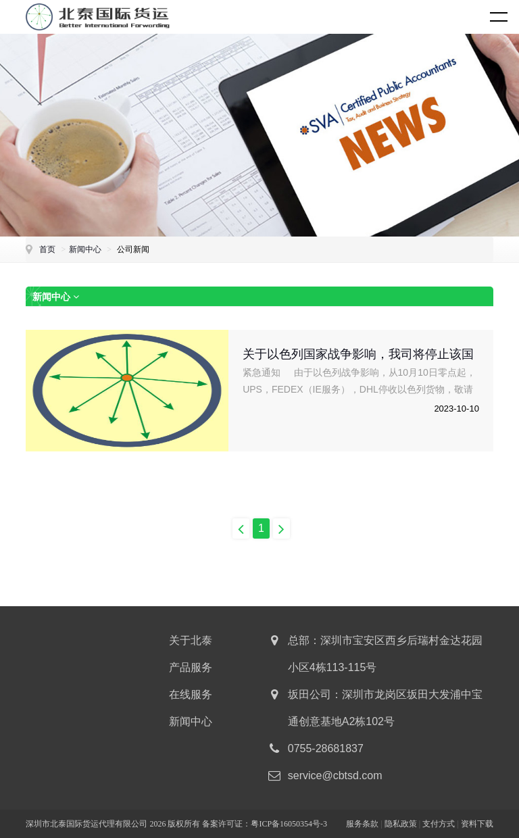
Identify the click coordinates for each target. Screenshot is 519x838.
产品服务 (190, 667)
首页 (47, 249)
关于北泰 (190, 640)
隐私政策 (401, 824)
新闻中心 (85, 249)
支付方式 (438, 824)
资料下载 (477, 824)
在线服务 (190, 694)
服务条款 (362, 824)
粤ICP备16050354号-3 (289, 824)
